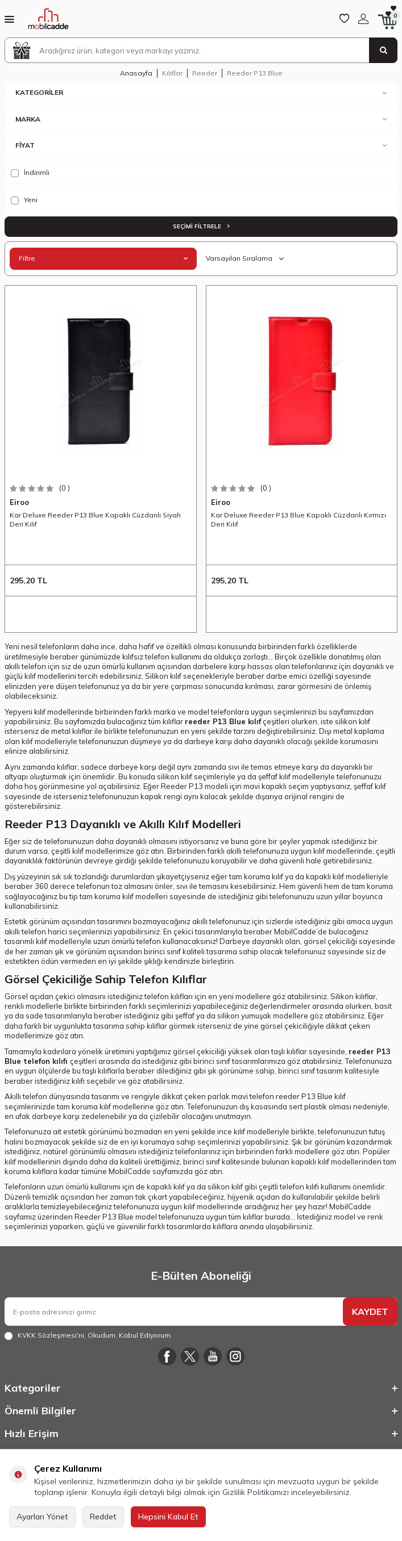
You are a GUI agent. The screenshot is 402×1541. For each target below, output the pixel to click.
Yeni (24, 199)
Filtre (103, 258)
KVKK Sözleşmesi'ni (51, 1335)
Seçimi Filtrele (201, 226)
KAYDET (370, 1311)
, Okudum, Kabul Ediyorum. (88, 1335)
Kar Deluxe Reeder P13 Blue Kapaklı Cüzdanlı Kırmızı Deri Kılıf (298, 519)
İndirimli (30, 172)
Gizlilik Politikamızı (255, 1492)
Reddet (103, 1516)
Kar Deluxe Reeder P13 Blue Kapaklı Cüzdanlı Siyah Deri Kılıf (95, 519)
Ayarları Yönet (42, 1516)
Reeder (204, 73)
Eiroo (19, 502)
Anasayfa (136, 73)
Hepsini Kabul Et (168, 1516)
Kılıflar (172, 73)
